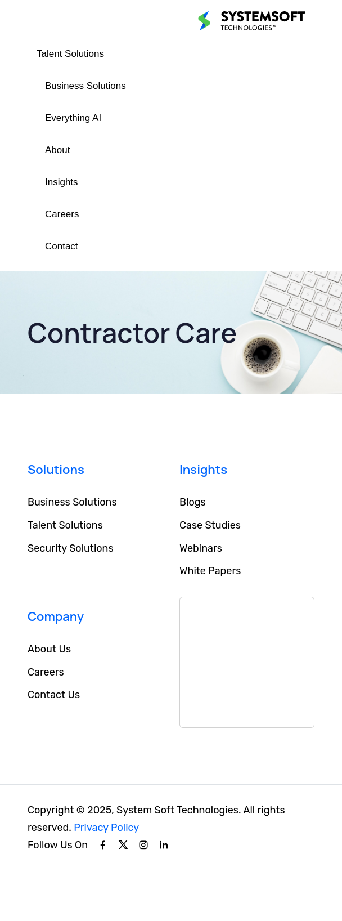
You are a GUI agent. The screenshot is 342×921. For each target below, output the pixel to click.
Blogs (192, 502)
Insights (61, 182)
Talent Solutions (70, 54)
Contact (61, 246)
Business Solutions (85, 86)
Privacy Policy (106, 827)
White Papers (210, 571)
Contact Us (54, 694)
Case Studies (210, 525)
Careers (62, 214)
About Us (49, 649)
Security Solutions (71, 548)
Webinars (200, 548)
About (57, 150)
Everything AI (73, 118)
